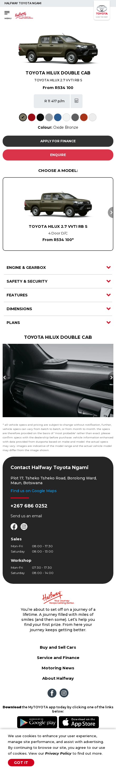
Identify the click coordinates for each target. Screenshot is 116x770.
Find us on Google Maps (34, 490)
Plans (13, 322)
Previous (5, 377)
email (37, 516)
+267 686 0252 (29, 506)
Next (110, 212)
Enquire (58, 155)
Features (17, 295)
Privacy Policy (58, 753)
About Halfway (58, 678)
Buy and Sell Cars (58, 647)
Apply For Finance (58, 141)
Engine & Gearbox (26, 267)
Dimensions (19, 308)
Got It (21, 762)
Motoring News (58, 668)
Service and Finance (58, 657)
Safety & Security (27, 281)
